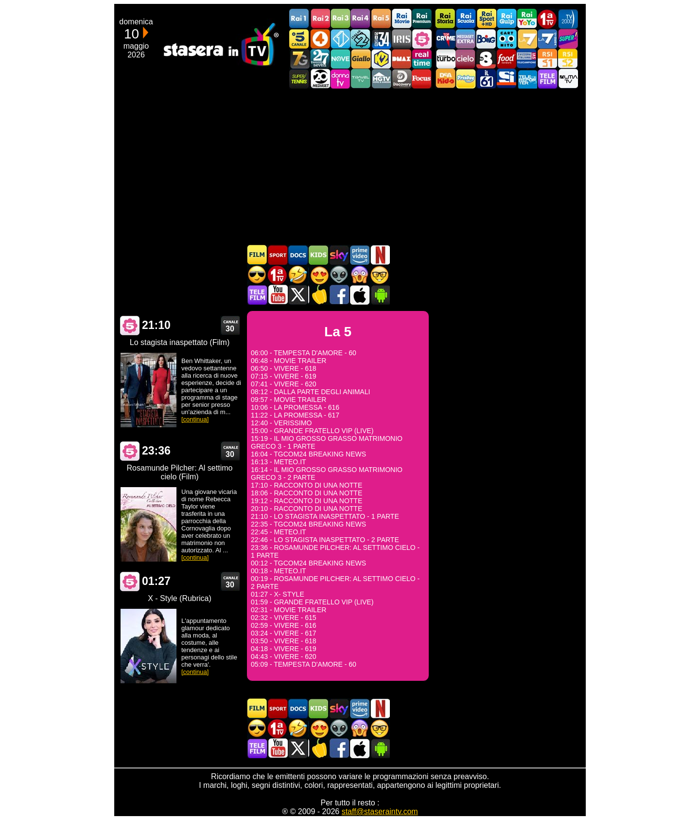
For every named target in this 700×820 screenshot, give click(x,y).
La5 (422, 39)
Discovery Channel (401, 79)
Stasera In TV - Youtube (277, 295)
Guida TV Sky (339, 255)
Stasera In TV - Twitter (298, 295)
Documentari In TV (298, 255)
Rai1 (299, 19)
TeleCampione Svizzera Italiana (527, 59)
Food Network (506, 59)
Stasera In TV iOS (359, 295)
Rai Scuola (465, 19)
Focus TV (422, 79)
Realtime (422, 59)
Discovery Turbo (445, 59)
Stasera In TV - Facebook (339, 295)
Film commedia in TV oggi (298, 275)
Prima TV (547, 19)
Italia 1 (340, 39)
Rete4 (320, 39)
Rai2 (320, 19)
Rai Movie (401, 19)
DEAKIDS (445, 79)
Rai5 (381, 19)
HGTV (381, 79)
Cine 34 (381, 39)
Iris (401, 39)
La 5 (130, 325)
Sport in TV (277, 255)
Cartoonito (506, 39)
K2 (381, 59)
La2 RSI (568, 59)
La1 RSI (547, 59)
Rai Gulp (506, 19)
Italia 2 (360, 39)
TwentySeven (320, 59)
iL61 (486, 79)
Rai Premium (422, 19)
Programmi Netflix (379, 255)
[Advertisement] (350, 166)
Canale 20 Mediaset (320, 79)
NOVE (340, 59)
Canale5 (299, 39)
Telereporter (527, 79)
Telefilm (547, 79)
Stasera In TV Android (379, 295)
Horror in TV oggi (359, 275)
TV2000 (568, 19)
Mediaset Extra (465, 39)
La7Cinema (547, 39)
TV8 (486, 59)
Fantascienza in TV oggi (339, 275)
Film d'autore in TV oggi (379, 275)
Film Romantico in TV (318, 275)
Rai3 (340, 19)
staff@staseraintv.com (380, 811)
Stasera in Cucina (318, 295)
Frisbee (465, 79)
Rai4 (360, 19)
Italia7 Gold (299, 59)
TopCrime (445, 39)
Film (257, 255)
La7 (527, 39)
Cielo (465, 59)
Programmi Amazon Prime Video (359, 255)
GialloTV (360, 59)
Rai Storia (445, 19)
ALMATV (568, 79)
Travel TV (360, 79)
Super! (568, 39)
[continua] (195, 419)
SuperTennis (299, 79)
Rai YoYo (527, 19)
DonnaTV (340, 79)
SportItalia (506, 79)
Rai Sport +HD (486, 19)
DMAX (401, 59)
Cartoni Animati (318, 255)
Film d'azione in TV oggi (257, 275)
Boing (486, 39)
